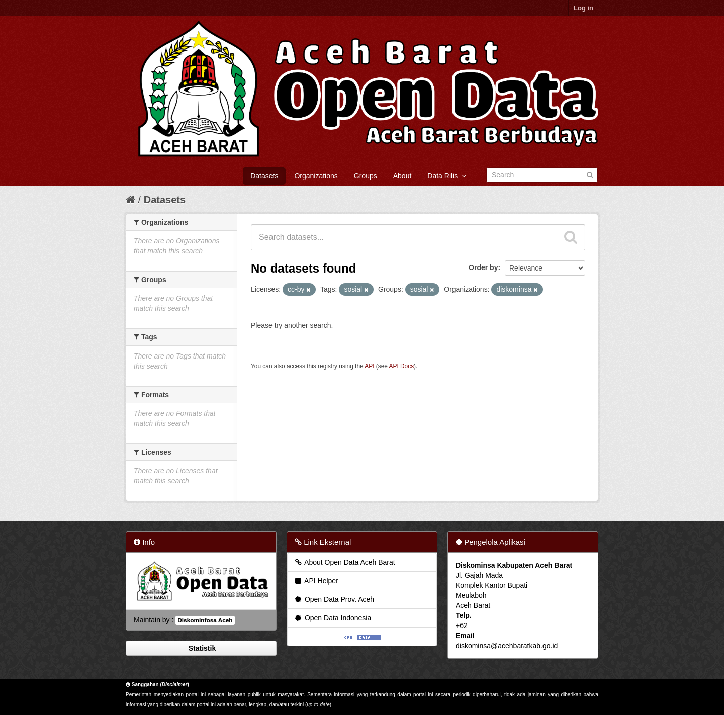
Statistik (201, 648)
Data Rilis (446, 176)
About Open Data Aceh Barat (344, 562)
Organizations (315, 176)
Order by (483, 267)
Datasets (264, 176)
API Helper (316, 581)
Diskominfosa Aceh (204, 620)
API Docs (401, 366)
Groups (365, 176)
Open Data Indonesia (332, 618)
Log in (583, 8)
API (369, 366)
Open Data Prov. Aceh (334, 599)
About (402, 176)
